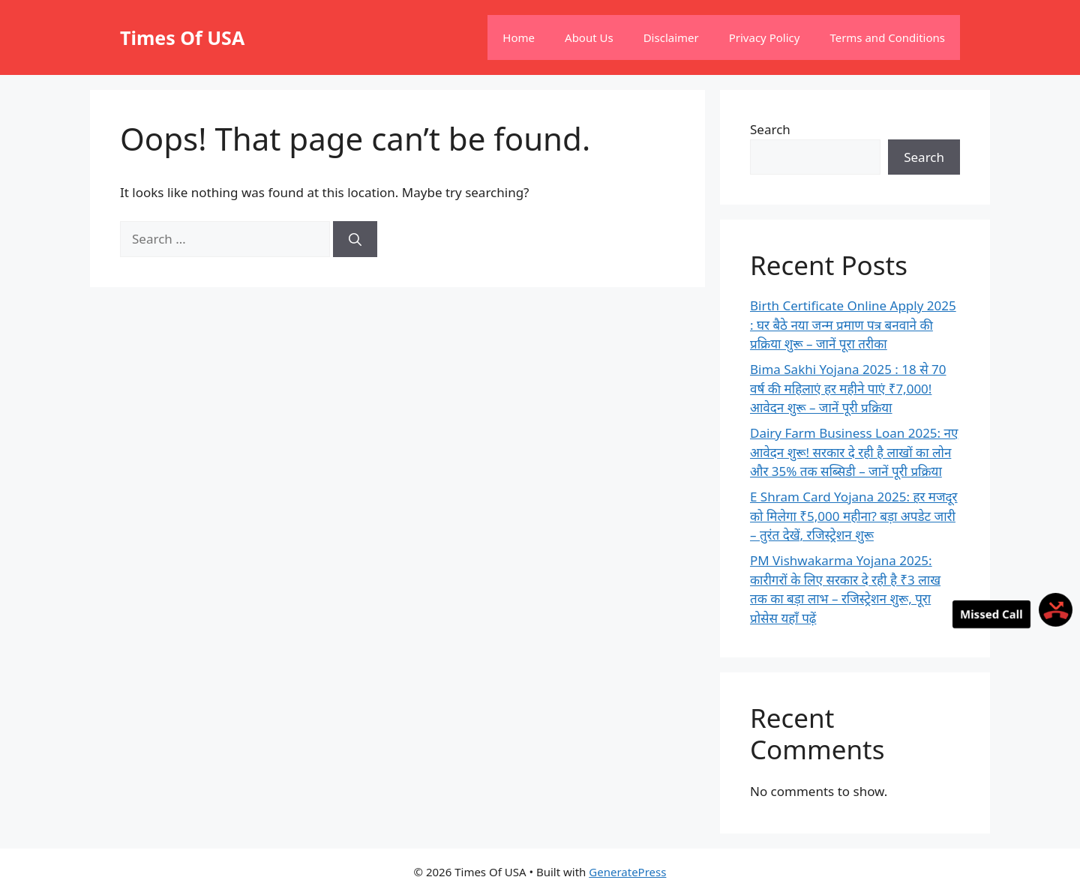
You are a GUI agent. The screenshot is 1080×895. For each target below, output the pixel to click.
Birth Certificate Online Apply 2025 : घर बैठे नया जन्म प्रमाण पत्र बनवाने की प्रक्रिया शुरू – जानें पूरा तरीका (853, 324)
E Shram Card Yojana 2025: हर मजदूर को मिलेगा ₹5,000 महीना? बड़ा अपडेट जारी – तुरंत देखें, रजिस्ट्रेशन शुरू (854, 515)
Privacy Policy (764, 37)
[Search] (355, 239)
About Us (589, 37)
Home (518, 37)
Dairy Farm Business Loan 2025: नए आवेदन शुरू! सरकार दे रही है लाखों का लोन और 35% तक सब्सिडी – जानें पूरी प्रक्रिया (854, 452)
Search (770, 129)
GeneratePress (627, 871)
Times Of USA (182, 37)
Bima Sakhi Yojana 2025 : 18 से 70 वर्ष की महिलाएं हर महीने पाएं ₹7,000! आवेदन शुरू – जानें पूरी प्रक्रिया (848, 388)
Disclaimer (671, 37)
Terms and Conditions (887, 37)
